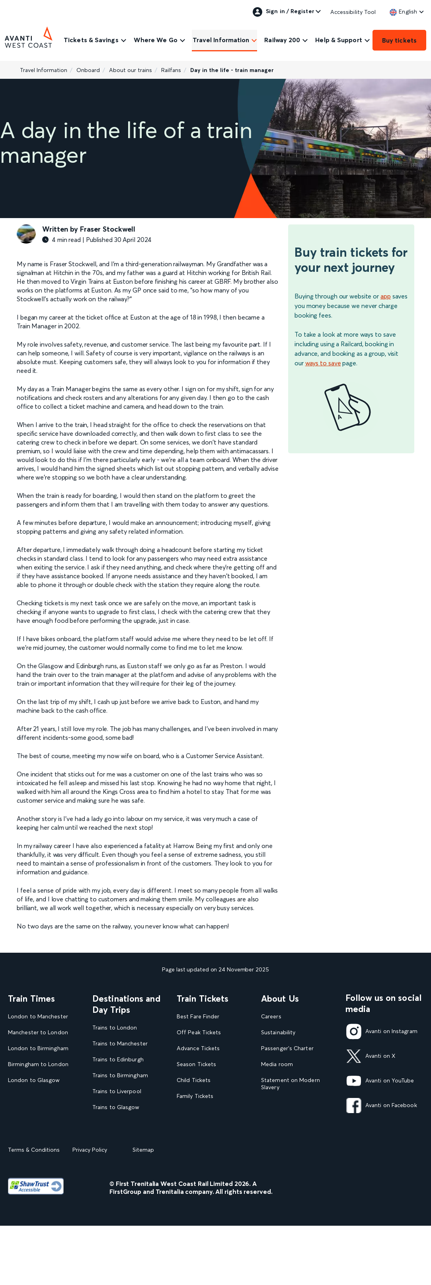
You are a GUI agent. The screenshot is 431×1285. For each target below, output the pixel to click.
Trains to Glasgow (116, 1107)
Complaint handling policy (295, 1118)
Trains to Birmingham (120, 1075)
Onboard (88, 70)
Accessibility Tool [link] (353, 12)
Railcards (188, 1112)
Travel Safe (275, 1103)
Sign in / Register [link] (283, 12)
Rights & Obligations (288, 1134)
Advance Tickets (198, 1048)
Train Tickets (202, 998)
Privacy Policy (89, 1209)
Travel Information (221, 40)
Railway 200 (282, 40)
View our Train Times (37, 1127)
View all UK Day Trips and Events (127, 1165)
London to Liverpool (35, 1112)
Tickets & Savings (91, 40)
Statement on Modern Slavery (290, 1084)
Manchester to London (38, 1032)
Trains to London (114, 1027)
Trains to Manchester (120, 1043)
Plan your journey (199, 1143)
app (385, 296)
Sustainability (278, 1032)
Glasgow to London (34, 1096)
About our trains (130, 70)
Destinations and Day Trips (126, 1004)
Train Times (31, 998)
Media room (277, 1064)
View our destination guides (121, 1142)
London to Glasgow (34, 1080)
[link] (403, 11)
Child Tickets (194, 1080)
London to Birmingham (38, 1048)
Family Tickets (195, 1096)
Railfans (171, 70)
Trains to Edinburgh (118, 1059)
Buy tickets (399, 40)
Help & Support (338, 40)
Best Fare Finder (198, 1016)
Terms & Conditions (34, 1209)
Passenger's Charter (287, 1048)
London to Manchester (38, 1016)
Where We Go (155, 40)
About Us (280, 998)
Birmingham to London (38, 1064)
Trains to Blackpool (117, 1123)
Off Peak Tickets (199, 1032)
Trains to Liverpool (116, 1091)
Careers (271, 1016)
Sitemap (143, 1209)
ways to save (323, 363)
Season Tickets (196, 1064)
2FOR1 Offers (195, 1127)
